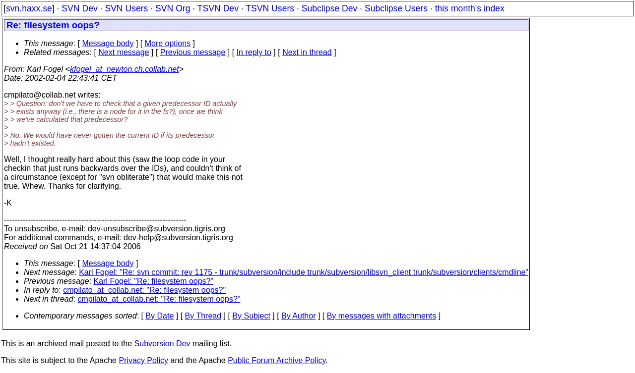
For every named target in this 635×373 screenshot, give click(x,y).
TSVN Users (270, 8)
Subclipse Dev (329, 8)
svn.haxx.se (29, 8)
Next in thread (307, 52)
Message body (107, 43)
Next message (123, 52)
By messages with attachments (382, 316)
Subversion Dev (162, 343)
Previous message (193, 52)
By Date (159, 316)
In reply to (254, 52)
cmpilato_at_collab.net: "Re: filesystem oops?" (144, 290)
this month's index (470, 8)
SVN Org (172, 8)
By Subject (251, 316)
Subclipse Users (396, 8)
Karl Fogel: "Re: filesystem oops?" (154, 281)
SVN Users (126, 8)
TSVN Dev (218, 8)
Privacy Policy (143, 360)
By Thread (203, 316)
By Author (298, 316)
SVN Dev (79, 8)
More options (168, 43)
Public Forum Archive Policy (276, 360)
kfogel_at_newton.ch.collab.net (124, 69)
